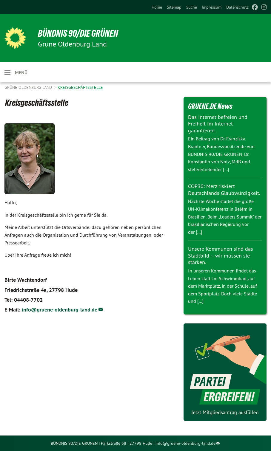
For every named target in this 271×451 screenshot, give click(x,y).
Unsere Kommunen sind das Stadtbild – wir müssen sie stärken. (220, 255)
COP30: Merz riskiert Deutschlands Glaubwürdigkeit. (224, 189)
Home (157, 7)
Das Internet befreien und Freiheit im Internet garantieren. (217, 124)
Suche (191, 7)
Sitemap (174, 7)
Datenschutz (237, 7)
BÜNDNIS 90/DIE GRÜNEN (78, 33)
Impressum (211, 7)
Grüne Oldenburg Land (28, 87)
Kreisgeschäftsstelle (80, 87)
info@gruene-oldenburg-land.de (59, 309)
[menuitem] (157, 7)
